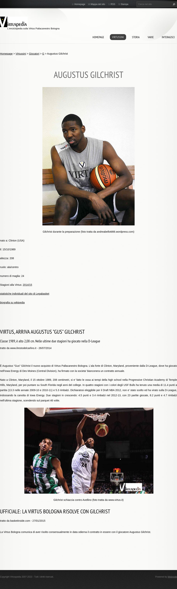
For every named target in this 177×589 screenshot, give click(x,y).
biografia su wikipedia (12, 302)
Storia (136, 37)
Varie (151, 37)
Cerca (173, 4)
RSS (113, 4)
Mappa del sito (98, 4)
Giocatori (34, 53)
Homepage (98, 37)
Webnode (172, 577)
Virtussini (118, 37)
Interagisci (168, 37)
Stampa (124, 4)
